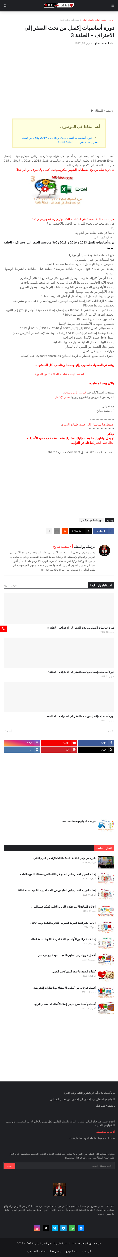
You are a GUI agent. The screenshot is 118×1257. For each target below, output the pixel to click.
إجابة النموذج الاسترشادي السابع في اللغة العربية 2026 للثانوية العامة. (58, 874)
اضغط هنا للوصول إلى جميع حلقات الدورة (88, 424)
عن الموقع (71, 1251)
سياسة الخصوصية (36, 1251)
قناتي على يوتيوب (75, 392)
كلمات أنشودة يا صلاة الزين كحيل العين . (74, 971)
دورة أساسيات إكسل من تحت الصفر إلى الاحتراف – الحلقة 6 (80, 716)
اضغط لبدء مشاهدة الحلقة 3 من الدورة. (59, 374)
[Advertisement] (59, 76)
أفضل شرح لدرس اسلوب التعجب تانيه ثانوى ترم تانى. (66, 955)
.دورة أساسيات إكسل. (91, 520)
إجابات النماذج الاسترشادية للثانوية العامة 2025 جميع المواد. (63, 906)
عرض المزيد (10, 585)
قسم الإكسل (63, 397)
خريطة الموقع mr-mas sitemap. (78, 821)
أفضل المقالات (104, 848)
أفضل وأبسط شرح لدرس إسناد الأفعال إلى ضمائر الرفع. (65, 1003)
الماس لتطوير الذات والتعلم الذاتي (98, 20)
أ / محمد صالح (63, 546)
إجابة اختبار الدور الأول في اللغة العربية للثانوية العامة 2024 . (63, 939)
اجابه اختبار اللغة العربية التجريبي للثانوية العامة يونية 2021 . (63, 922)
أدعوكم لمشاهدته (105, 1131)
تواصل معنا (56, 1251)
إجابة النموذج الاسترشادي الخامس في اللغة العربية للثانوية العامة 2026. (56, 890)
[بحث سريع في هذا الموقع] (64, 1166)
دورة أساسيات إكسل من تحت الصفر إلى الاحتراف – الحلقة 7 (80, 671)
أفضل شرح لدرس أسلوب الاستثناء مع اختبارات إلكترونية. (64, 987)
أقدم (109, 730)
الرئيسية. (86, 1251)
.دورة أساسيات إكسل (69, 20)
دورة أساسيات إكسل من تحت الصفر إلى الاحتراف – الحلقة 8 (80, 627)
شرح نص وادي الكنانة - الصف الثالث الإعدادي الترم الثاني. (64, 858)
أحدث (9, 730)
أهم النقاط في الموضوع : (80, 126)
